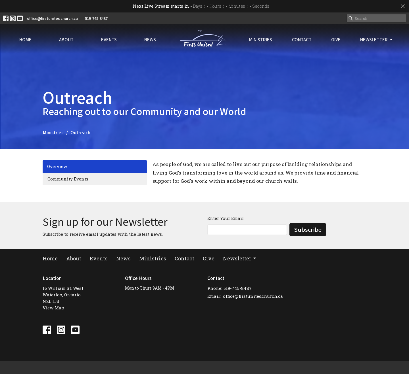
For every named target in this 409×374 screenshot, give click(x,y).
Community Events (67, 179)
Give (336, 39)
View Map (53, 308)
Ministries (260, 39)
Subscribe (308, 229)
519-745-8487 (96, 18)
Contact (302, 39)
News (150, 39)
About (66, 39)
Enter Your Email (225, 218)
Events (109, 39)
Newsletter (376, 39)
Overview (57, 166)
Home (25, 39)
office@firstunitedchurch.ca (52, 18)
